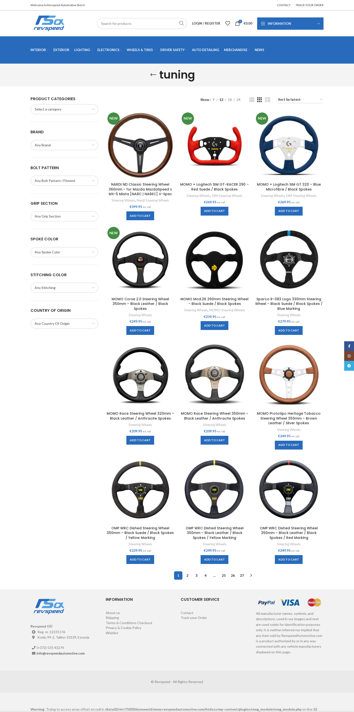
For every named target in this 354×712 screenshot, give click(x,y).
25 (224, 575)
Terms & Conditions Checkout (129, 623)
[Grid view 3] (259, 100)
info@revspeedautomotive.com (61, 653)
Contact (187, 613)
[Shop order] (301, 99)
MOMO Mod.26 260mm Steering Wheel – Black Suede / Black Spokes (214, 301)
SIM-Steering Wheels (227, 196)
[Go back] (153, 75)
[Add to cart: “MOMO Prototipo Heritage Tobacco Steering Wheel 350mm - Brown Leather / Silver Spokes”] (289, 445)
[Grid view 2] (252, 100)
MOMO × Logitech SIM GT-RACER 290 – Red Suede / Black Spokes (214, 187)
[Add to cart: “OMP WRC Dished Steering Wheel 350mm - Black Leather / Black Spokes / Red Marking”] (289, 559)
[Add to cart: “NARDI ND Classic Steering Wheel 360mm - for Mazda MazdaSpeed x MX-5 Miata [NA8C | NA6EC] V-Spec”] (140, 215)
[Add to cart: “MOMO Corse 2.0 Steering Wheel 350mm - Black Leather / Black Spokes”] (140, 330)
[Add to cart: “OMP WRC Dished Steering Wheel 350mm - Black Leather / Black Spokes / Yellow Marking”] (214, 559)
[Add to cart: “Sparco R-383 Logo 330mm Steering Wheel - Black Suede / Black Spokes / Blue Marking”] (289, 330)
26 (233, 575)
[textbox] (48, 109)
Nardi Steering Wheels (153, 200)
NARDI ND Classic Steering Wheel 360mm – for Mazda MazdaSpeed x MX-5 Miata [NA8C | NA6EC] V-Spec (140, 189)
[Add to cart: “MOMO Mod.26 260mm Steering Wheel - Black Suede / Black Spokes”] (214, 325)
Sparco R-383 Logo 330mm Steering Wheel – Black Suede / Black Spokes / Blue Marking (289, 304)
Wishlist (112, 633)
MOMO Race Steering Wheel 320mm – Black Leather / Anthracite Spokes (140, 416)
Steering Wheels (123, 200)
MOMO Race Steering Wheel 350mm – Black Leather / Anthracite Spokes (214, 416)
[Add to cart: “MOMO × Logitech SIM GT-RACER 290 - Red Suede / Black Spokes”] (214, 211)
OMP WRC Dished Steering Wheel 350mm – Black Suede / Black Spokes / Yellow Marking (140, 533)
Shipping (112, 618)
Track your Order (194, 618)
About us (113, 613)
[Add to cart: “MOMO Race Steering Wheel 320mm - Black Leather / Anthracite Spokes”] (140, 440)
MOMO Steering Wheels (227, 310)
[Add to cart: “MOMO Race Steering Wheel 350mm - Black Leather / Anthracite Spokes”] (214, 440)
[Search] (142, 23)
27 (242, 575)
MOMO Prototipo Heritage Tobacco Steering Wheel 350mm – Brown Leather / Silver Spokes (289, 418)
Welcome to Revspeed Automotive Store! (57, 5)
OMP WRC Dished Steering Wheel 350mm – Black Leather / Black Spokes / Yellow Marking (215, 533)
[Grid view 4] (267, 100)
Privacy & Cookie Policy (123, 628)
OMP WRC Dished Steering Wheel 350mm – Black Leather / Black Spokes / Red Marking (289, 533)
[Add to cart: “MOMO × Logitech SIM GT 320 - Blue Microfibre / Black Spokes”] (289, 211)
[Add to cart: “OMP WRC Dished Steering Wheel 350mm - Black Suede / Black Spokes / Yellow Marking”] (140, 559)
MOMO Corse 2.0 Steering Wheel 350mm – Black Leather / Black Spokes (140, 304)
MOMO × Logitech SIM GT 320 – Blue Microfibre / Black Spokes (289, 187)
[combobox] (64, 109)
